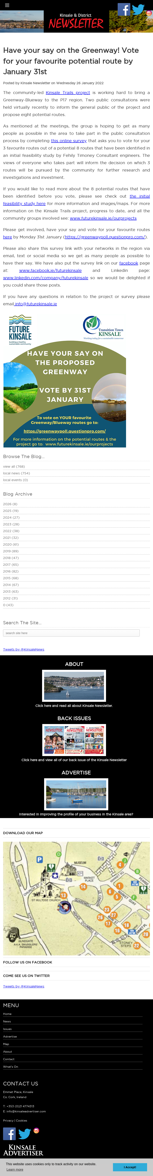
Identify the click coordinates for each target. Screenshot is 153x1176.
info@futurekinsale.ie (35, 304)
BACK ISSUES (74, 718)
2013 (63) (11, 591)
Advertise (10, 1036)
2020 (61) (11, 544)
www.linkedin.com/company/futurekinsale (45, 278)
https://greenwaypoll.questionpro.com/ (105, 237)
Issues (7, 1029)
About (7, 1051)
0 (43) (8, 605)
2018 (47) (11, 558)
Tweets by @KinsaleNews (23, 649)
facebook (128, 263)
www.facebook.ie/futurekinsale (50, 270)
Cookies (21, 1120)
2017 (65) (11, 564)
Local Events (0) (15, 480)
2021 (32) (11, 537)
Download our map (23, 833)
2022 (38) (11, 531)
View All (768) (14, 466)
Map (6, 1044)
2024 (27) (11, 517)
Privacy (8, 1120)
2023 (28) (11, 524)
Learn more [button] (15, 1169)
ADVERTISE (76, 772)
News (7, 1021)
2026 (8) (10, 504)
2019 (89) (11, 551)
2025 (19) (11, 511)
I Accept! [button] (130, 1167)
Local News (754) (16, 473)
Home (7, 1013)
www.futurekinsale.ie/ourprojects (103, 218)
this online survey (69, 140)
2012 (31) (10, 598)
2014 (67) (11, 585)
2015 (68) (11, 578)
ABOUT (74, 664)
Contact (9, 1059)
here (7, 237)
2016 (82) (11, 571)
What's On (10, 1066)
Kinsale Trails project (68, 92)
